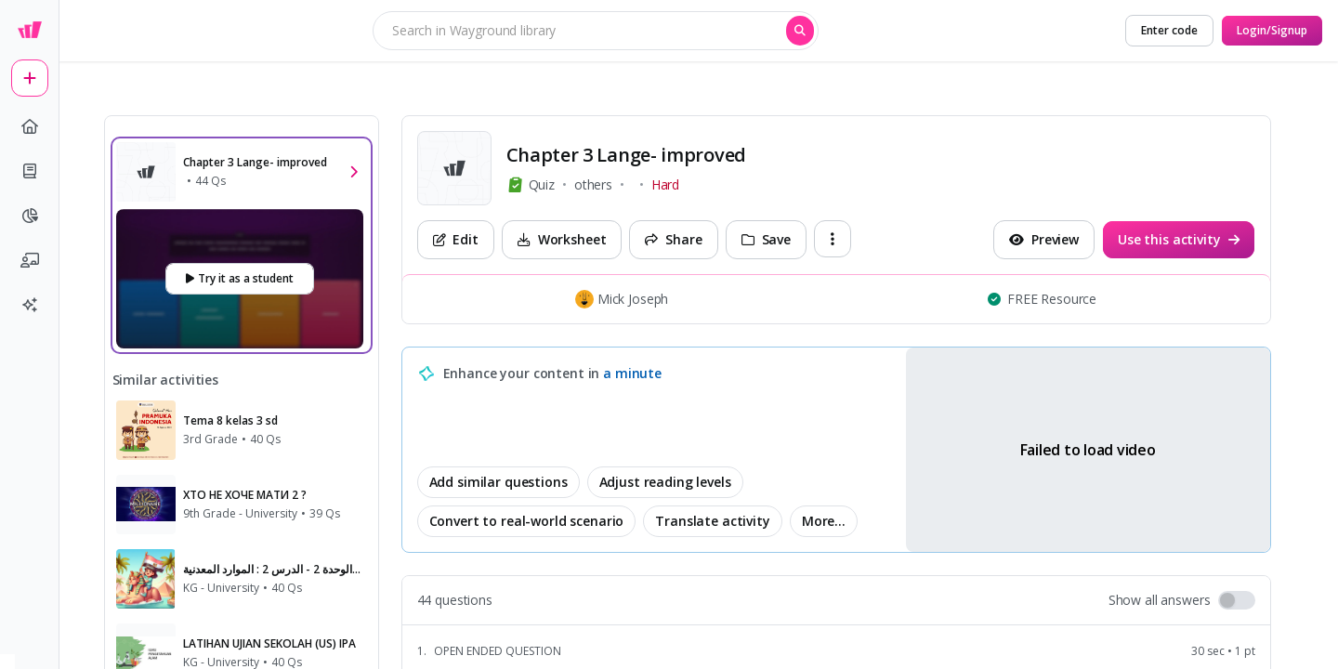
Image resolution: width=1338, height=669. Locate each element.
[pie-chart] (29, 215)
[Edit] (455, 239)
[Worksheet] (562, 239)
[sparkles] (29, 304)
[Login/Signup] (1272, 30)
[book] (29, 171)
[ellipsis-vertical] (832, 238)
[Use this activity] (1178, 239)
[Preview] (1044, 239)
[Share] (673, 239)
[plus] (29, 78)
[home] (29, 126)
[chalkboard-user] (29, 260)
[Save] (766, 239)
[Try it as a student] (239, 279)
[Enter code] (1169, 30)
